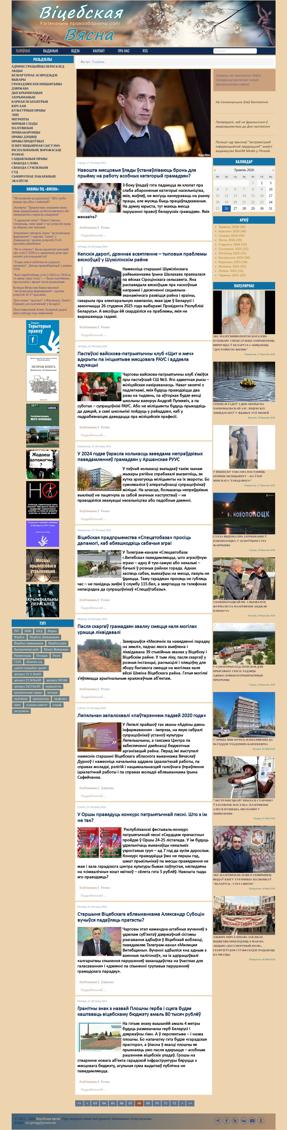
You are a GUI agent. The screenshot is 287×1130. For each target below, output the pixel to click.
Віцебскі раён (57, 643)
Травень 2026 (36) (232, 227)
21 (244, 202)
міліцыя (52, 692)
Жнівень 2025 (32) (232, 266)
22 (253, 202)
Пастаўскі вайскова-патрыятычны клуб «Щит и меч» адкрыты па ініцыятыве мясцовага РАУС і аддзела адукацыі (135, 359)
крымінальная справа (28, 692)
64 (104, 1103)
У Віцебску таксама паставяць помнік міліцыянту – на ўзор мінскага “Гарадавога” (239, 476)
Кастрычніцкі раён (26, 649)
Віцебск (19, 637)
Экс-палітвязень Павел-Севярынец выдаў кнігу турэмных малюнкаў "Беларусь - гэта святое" (242, 879)
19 (226, 202)
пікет (17, 705)
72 (174, 1103)
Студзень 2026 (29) (233, 244)
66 (121, 1103)
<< (79, 1103)
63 (95, 1103)
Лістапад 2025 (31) (232, 253)
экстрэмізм (21, 711)
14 (244, 196)
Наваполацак (22, 655)
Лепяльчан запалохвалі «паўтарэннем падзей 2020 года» (141, 715)
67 (130, 1103)
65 (113, 1103)
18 (217, 202)
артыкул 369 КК (56, 680)
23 (261, 202)
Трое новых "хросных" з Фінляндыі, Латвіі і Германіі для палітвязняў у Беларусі (42, 302)
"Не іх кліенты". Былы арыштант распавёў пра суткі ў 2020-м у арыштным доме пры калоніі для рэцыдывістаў (41, 253)
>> (190, 1103)
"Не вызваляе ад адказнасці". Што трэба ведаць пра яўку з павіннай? (39, 200)
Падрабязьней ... (93, 235)
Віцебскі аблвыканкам (44, 637)
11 (217, 196)
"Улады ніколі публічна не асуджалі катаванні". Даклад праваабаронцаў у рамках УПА (42, 265)
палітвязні (21, 698)
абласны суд (34, 661)
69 (148, 1103)
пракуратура (41, 698)
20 (235, 202)
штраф (57, 705)
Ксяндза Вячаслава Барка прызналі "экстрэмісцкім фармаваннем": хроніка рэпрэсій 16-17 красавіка (38, 291)
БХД (39, 631)
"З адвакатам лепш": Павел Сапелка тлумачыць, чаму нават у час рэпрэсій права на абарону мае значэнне (42, 224)
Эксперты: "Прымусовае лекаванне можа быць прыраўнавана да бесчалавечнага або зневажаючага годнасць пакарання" (41, 211)
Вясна (88, 34)
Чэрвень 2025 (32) (232, 275)
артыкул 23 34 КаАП (27, 680)
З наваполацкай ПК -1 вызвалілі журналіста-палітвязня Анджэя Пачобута (240, 606)
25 (217, 208)
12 (226, 196)
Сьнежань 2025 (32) (234, 249)
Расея (56, 655)
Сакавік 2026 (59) (231, 236)
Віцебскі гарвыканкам (28, 643)
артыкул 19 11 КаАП (27, 674)
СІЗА (17, 661)
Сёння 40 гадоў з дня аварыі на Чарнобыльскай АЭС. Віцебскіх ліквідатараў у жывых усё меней (241, 408)
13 (235, 196)
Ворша (52, 631)
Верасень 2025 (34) (233, 262)
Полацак (42, 655)
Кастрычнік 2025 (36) (234, 258)
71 (165, 1103)
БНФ (28, 631)
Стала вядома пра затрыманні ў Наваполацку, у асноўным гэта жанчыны (240, 541)
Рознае (105, 227)
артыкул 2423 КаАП (27, 686)
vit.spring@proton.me (40, 1123)
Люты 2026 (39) (230, 240)
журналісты (53, 686)
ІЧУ (17, 631)
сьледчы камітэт (37, 705)
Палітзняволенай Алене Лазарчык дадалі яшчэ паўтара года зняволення (40, 311)
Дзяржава (107, 788)
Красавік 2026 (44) (232, 231)
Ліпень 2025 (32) (231, 271)
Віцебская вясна (48, 1119)
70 (157, 1103)
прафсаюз (60, 698)
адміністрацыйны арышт (30, 668)
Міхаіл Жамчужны (56, 649)
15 (253, 196)
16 (261, 196)
